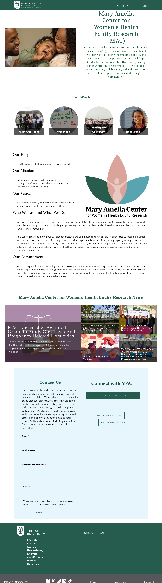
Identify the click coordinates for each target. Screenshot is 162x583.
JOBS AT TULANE (94, 533)
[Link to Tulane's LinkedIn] (64, 581)
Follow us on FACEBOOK (113, 422)
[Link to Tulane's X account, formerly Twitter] (53, 581)
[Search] (123, 6)
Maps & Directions (33, 562)
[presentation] (43, 494)
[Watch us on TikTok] (70, 581)
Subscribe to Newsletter (113, 395)
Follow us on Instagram (109, 415)
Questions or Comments (33, 464)
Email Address (28, 450)
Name (24, 435)
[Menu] (139, 6)
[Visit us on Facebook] (48, 581)
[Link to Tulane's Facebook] (59, 581)
